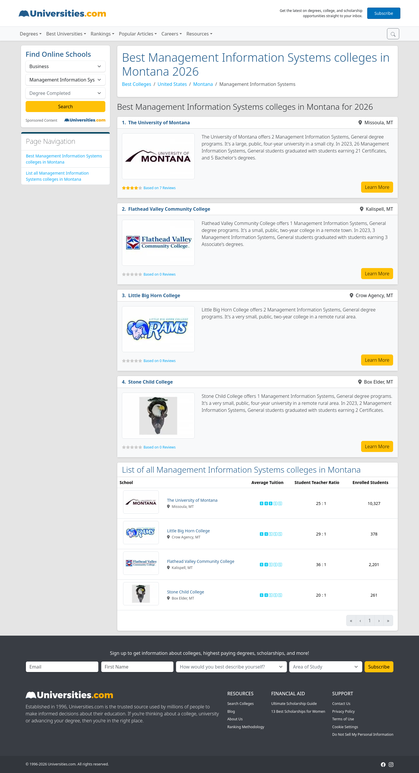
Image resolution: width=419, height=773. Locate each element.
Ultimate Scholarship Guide (294, 703)
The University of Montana (159, 122)
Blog (231, 711)
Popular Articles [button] (136, 34)
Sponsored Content (41, 120)
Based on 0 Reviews (159, 274)
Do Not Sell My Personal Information (362, 734)
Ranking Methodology (245, 726)
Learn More (377, 187)
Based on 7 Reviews (159, 187)
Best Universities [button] (64, 34)
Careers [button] (169, 34)
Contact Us (341, 703)
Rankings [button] (101, 34)
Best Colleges (136, 84)
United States (172, 84)
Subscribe (383, 13)
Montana (203, 84)
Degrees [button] (29, 34)
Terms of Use (343, 719)
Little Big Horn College (154, 295)
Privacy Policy (343, 711)
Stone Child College (150, 382)
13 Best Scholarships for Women (298, 711)
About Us (235, 719)
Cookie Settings (345, 726)
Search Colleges (240, 703)
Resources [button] (198, 34)
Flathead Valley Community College (169, 209)
